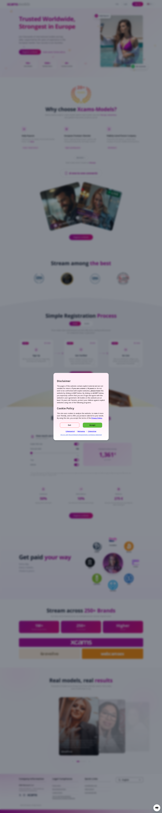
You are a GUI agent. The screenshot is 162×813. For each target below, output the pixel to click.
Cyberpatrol (70, 431)
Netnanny (81, 431)
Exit (69, 425)
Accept (92, 425)
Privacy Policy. (97, 418)
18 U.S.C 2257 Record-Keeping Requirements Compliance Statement (81, 435)
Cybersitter (92, 431)
